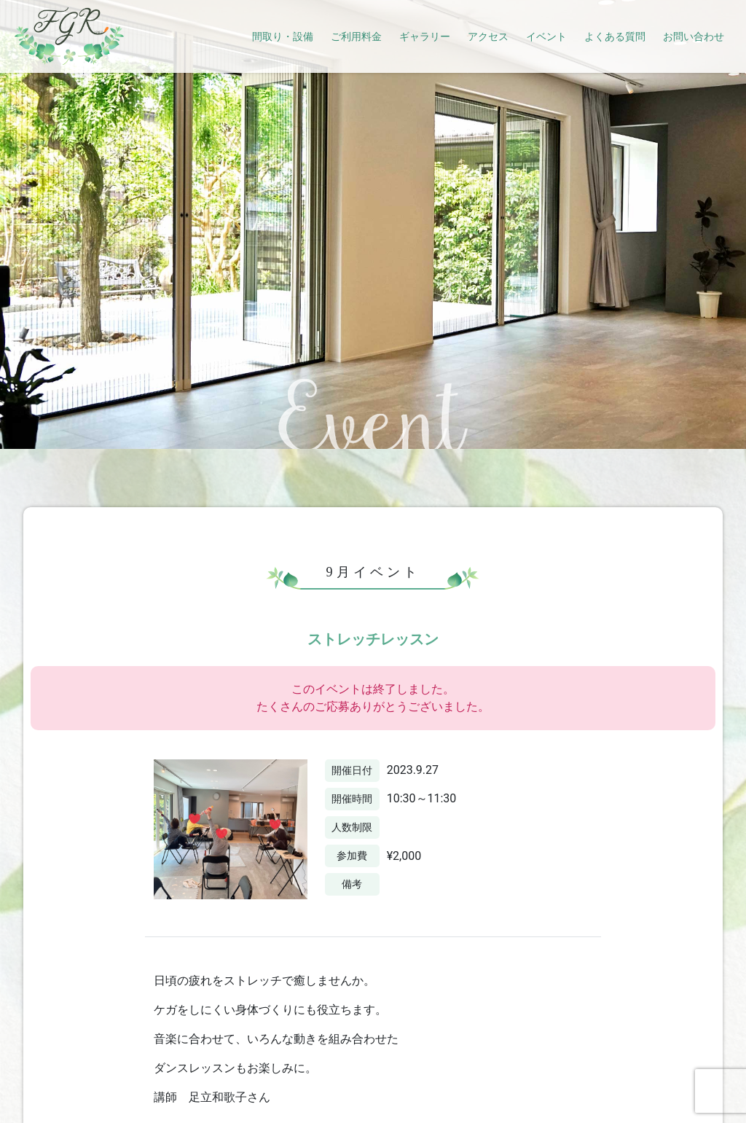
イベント (546, 36)
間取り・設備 (282, 36)
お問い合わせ (693, 36)
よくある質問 (614, 36)
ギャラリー (424, 36)
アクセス (488, 36)
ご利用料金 (356, 36)
